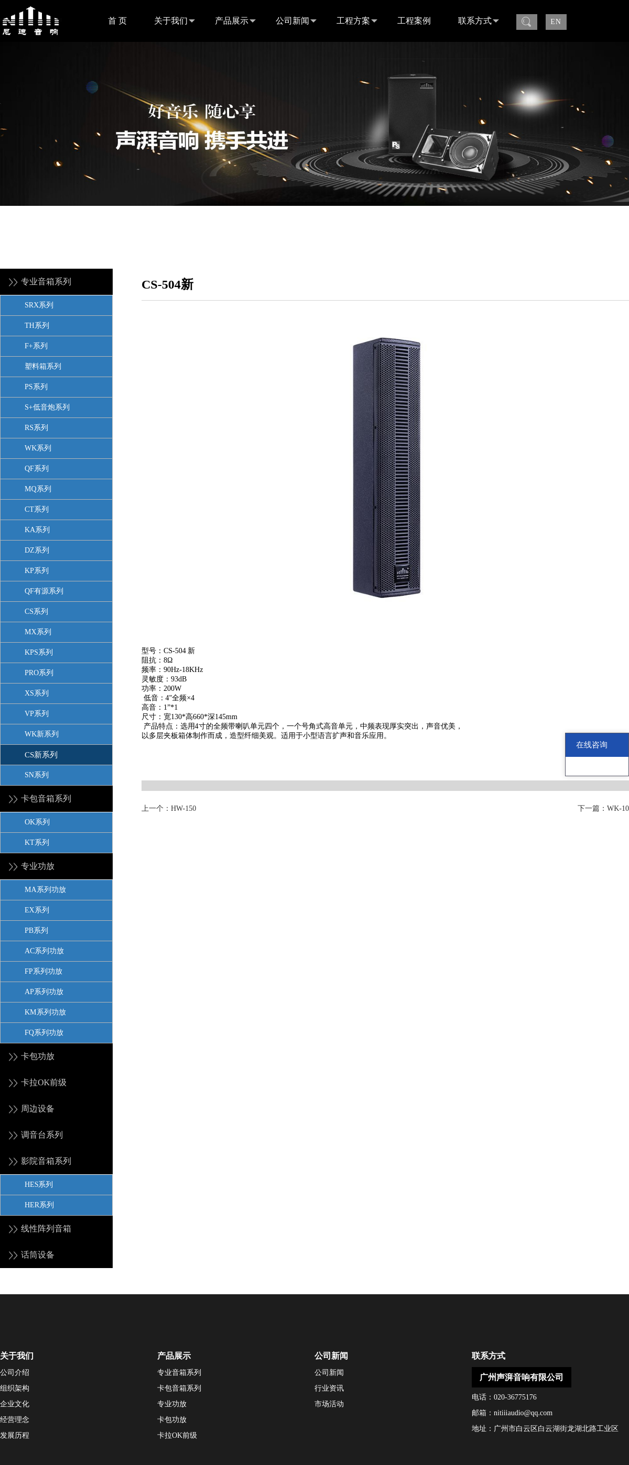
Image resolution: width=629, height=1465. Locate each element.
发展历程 (14, 1435)
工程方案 (357, 21)
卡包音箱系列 (179, 1388)
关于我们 (174, 21)
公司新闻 (296, 21)
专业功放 (172, 1404)
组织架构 (14, 1388)
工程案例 (414, 20)
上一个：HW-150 (169, 808)
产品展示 (235, 21)
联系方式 (478, 21)
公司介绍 (14, 1372)
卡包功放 (172, 1420)
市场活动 (329, 1404)
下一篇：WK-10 (603, 808)
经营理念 (14, 1420)
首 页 (117, 20)
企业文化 (14, 1404)
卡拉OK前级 (177, 1435)
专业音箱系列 (179, 1372)
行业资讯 (329, 1388)
